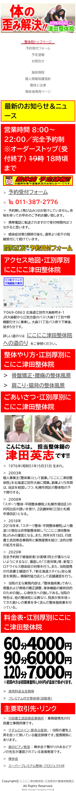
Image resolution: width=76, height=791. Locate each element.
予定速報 (38, 54)
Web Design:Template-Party (38, 790)
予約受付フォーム (38, 48)
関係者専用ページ (38, 91)
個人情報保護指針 (38, 78)
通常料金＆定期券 (21, 691)
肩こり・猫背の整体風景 (38, 385)
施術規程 (38, 72)
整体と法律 (38, 85)
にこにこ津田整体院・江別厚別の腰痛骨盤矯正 (47, 781)
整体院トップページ (38, 41)
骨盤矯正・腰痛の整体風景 (41, 375)
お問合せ (38, 61)
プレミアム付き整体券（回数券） (30, 698)
